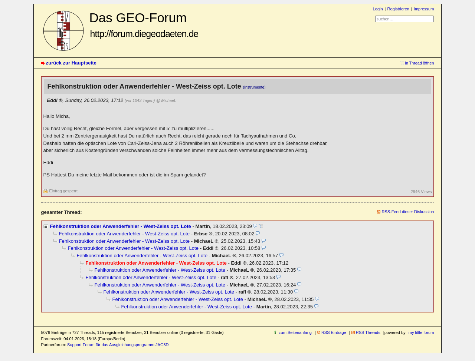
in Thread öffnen (419, 63)
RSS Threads (368, 332)
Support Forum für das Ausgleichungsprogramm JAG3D (117, 344)
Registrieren (398, 9)
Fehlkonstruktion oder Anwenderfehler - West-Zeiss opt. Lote (120, 226)
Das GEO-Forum (144, 24)
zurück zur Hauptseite (71, 63)
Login (378, 9)
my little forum (421, 332)
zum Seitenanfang (295, 332)
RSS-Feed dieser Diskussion (407, 211)
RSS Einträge (333, 332)
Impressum (424, 9)
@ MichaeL (166, 100)
